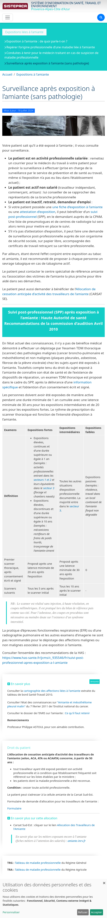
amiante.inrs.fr (76, 840)
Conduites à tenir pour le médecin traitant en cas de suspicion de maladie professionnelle (51, 55)
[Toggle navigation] (7, 17)
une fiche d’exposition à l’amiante (77, 207)
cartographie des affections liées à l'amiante (52, 691)
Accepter (96, 912)
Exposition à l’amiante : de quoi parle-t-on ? (36, 41)
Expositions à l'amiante (32, 74)
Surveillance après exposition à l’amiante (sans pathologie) (47, 63)
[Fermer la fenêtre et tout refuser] (104, 881)
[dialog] (53, 898)
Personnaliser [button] (11, 912)
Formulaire (14, 808)
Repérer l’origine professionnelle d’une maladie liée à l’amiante (50, 47)
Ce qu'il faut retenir (77, 713)
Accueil (7, 74)
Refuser (83, 912)
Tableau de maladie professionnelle (38, 863)
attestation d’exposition (37, 212)
